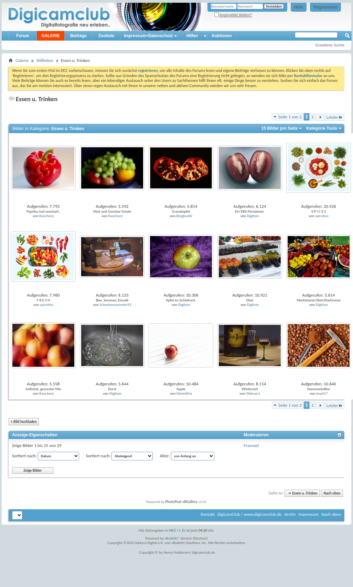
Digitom (253, 216)
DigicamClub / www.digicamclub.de (249, 514)
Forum (22, 35)
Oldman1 (253, 393)
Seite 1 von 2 (290, 116)
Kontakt (208, 514)
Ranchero (46, 216)
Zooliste (106, 35)
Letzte (335, 117)
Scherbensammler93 (115, 304)
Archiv (290, 514)
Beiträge (78, 35)
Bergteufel (184, 216)
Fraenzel (251, 445)
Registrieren (325, 7)
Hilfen (192, 35)
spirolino (322, 216)
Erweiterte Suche (329, 45)
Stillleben (44, 60)
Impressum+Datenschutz (148, 35)
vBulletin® (172, 538)
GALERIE (50, 35)
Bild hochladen (24, 421)
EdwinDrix (184, 393)
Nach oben (331, 493)
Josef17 (322, 393)
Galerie (22, 60)
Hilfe (298, 7)
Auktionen (222, 35)
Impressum (308, 514)
